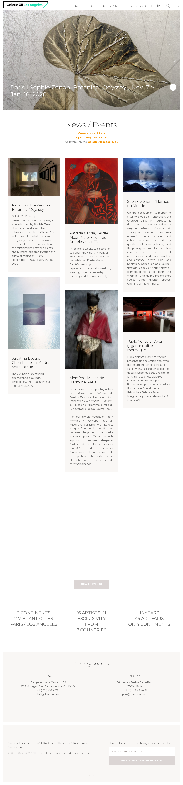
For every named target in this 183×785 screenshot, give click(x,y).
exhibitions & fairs (109, 6)
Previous (8, 60)
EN (175, 6)
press (128, 6)
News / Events (91, 584)
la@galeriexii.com (48, 694)
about (77, 6)
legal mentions (50, 753)
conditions (71, 753)
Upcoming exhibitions (91, 137)
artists (89, 6)
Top (91, 775)
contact (141, 6)
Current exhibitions (91, 133)
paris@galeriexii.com (135, 694)
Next (175, 60)
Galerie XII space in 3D (103, 142)
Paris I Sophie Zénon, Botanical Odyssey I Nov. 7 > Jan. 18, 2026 (83, 101)
